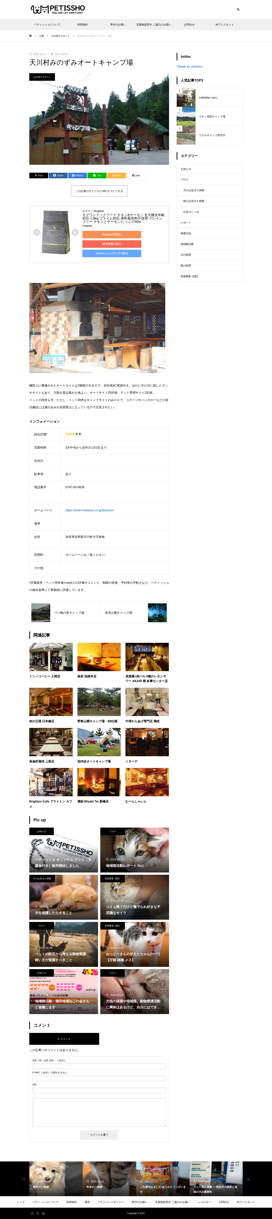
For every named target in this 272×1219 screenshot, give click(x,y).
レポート (186, 225)
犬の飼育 (186, 259)
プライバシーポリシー (110, 1202)
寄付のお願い (118, 24)
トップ (21, 1202)
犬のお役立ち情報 (42, 878)
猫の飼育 (186, 271)
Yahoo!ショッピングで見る (109, 253)
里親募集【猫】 (113, 878)
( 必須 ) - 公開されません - (50, 1072)
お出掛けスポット (42, 77)
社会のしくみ (191, 214)
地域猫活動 (187, 248)
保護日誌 (186, 237)
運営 (87, 1202)
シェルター (204, 1202)
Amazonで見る (109, 234)
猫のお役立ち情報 (193, 203)
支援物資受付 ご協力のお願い (153, 24)
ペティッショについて (47, 24)
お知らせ (41, 831)
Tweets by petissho (189, 66)
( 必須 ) (48, 1060)
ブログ (112, 831)
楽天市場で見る (109, 243)
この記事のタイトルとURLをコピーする (99, 191)
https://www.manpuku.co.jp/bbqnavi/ (90, 510)
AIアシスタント (225, 24)
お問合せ (189, 24)
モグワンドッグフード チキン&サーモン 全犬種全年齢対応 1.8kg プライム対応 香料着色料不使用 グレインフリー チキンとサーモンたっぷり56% (123, 218)
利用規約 (82, 24)
